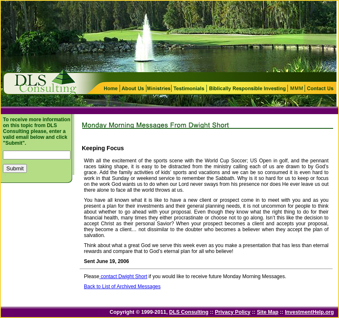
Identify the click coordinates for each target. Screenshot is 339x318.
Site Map (267, 312)
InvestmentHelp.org (309, 312)
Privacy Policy (232, 312)
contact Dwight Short (123, 276)
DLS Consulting (189, 312)
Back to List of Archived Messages (122, 286)
